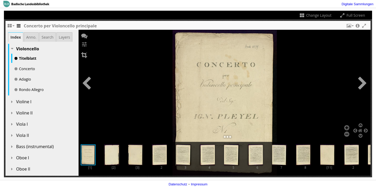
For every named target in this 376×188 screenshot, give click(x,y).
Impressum (199, 184)
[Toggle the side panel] (18, 27)
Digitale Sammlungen (357, 4)
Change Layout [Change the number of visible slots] (315, 15)
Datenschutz (178, 184)
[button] (350, 27)
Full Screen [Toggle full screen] (352, 15)
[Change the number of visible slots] (11, 27)
